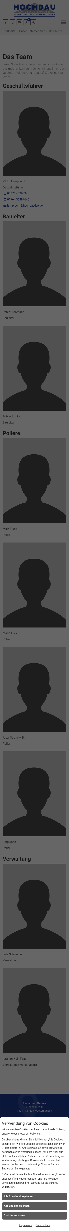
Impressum (25, 1225)
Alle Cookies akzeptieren (18, 1196)
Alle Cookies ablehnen (17, 1205)
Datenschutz (43, 1225)
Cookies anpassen (14, 1215)
